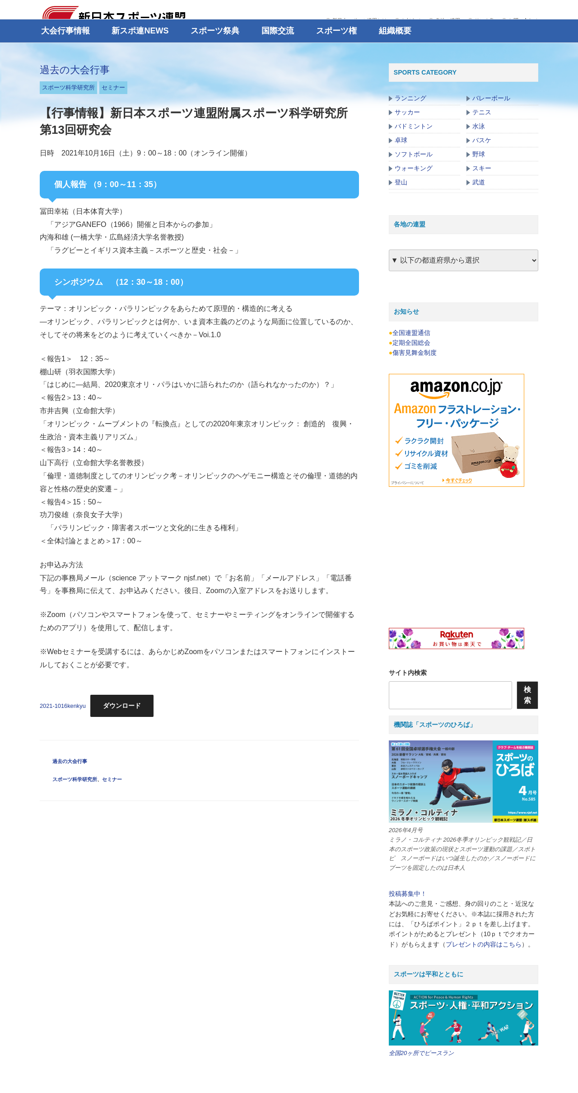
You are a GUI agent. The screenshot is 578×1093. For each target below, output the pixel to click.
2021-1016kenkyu (63, 705)
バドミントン (414, 126)
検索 (527, 695)
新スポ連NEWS (140, 30)
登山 (401, 182)
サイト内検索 (408, 672)
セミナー (113, 87)
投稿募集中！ (408, 893)
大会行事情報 (65, 30)
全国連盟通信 (411, 332)
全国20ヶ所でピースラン (421, 1053)
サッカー (407, 112)
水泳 (478, 126)
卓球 (401, 140)
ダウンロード (122, 705)
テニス (481, 112)
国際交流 (277, 30)
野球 (478, 154)
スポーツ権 (336, 30)
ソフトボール (414, 154)
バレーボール (491, 98)
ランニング (410, 98)
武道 (478, 182)
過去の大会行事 (75, 69)
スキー (481, 168)
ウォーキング (414, 168)
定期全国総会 (411, 342)
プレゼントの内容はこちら (484, 944)
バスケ (481, 140)
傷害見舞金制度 (414, 352)
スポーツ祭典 (215, 30)
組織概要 (395, 30)
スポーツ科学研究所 (68, 87)
